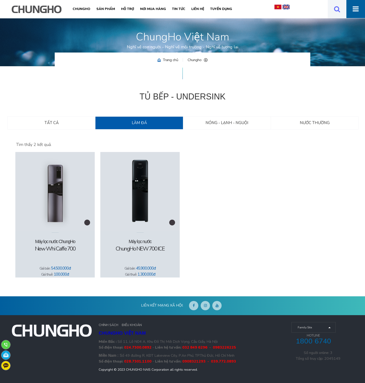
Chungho (81, 9)
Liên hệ (197, 9)
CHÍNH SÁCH (108, 325)
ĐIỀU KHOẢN (132, 325)
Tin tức (178, 9)
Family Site (305, 327)
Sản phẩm (105, 9)
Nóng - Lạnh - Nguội (227, 122)
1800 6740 (313, 341)
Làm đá (139, 122)
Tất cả (51, 122)
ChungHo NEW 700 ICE (140, 249)
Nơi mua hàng (153, 9)
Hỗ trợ (127, 9)
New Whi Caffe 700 (55, 249)
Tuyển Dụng (221, 9)
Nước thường (315, 122)
